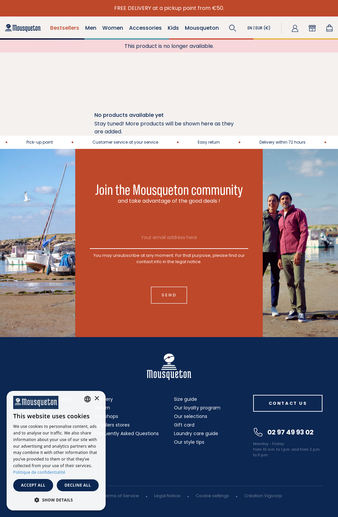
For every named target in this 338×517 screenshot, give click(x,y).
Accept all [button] (33, 485)
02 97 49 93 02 (284, 432)
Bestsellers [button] (64, 28)
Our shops (106, 416)
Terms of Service (121, 496)
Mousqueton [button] (202, 28)
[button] (232, 28)
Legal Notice (167, 496)
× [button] (96, 398)
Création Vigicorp (263, 496)
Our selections (190, 416)
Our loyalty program (197, 407)
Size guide (185, 399)
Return (102, 407)
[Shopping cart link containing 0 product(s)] (329, 28)
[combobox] (87, 399)
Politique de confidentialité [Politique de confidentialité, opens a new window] (39, 472)
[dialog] (56, 450)
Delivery (104, 399)
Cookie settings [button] (212, 496)
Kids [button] (173, 28)
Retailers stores (112, 425)
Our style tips (189, 442)
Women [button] (112, 28)
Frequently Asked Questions (127, 433)
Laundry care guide (196, 433)
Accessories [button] (145, 28)
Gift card (184, 425)
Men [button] (90, 28)
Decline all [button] (78, 485)
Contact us (288, 403)
